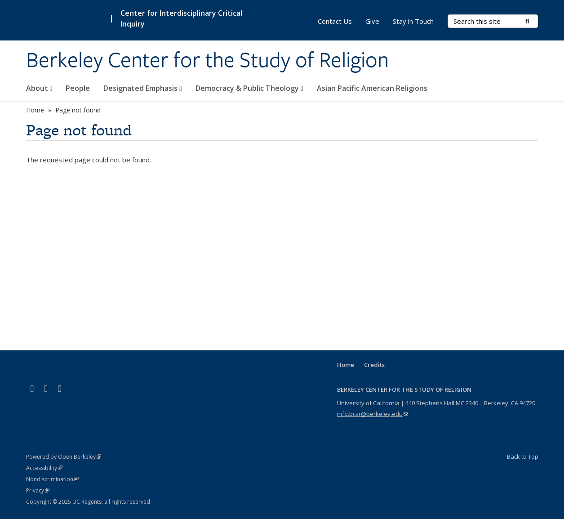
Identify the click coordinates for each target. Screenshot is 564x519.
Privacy (37, 490)
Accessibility (44, 468)
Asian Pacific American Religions (372, 88)
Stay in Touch (413, 21)
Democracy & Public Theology (249, 88)
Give (372, 21)
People (78, 88)
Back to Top (522, 456)
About (39, 88)
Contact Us (335, 21)
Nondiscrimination (52, 479)
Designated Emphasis (142, 88)
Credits (374, 365)
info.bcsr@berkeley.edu (372, 414)
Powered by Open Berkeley (63, 457)
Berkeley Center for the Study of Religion (207, 59)
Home (35, 110)
